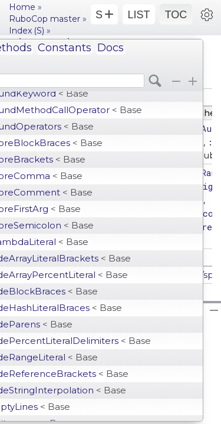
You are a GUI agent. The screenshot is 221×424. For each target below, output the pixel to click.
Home (22, 7)
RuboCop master (44, 19)
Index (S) (26, 30)
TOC (176, 15)
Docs (110, 47)
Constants (64, 47)
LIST (138, 15)
